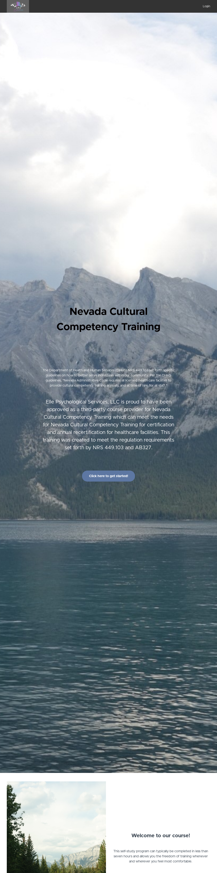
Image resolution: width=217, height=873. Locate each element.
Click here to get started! (108, 476)
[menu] (204, 6)
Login (206, 6)
